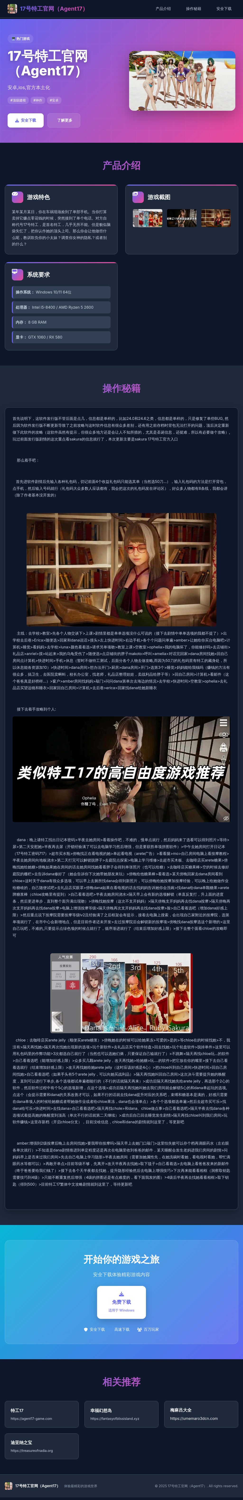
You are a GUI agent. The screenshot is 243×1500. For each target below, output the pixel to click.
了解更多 (64, 120)
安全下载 (224, 8)
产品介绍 (163, 8)
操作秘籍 (193, 8)
